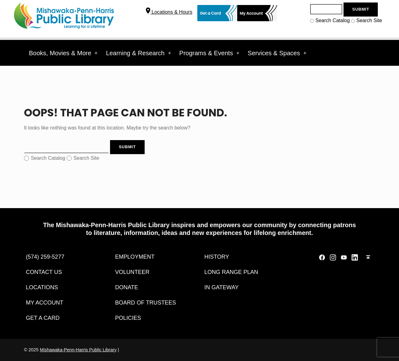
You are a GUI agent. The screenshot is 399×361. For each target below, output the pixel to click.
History (216, 257)
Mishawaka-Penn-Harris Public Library (78, 349)
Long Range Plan (231, 272)
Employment (135, 257)
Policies (128, 318)
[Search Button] (361, 9)
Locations (42, 287)
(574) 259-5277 (45, 257)
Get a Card (43, 318)
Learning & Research (139, 53)
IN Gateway (221, 287)
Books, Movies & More (64, 53)
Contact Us (44, 272)
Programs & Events (209, 53)
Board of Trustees (145, 303)
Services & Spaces (277, 53)
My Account (44, 303)
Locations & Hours (169, 12)
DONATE (126, 287)
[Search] (326, 9)
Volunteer (132, 272)
